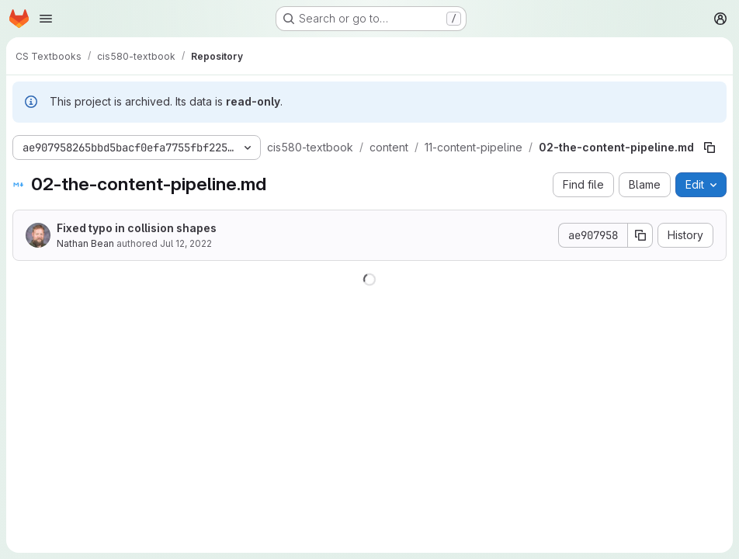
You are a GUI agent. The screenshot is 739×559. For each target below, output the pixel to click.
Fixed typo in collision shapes (137, 227)
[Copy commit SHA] (640, 235)
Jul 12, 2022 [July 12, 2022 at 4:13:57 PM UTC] (186, 243)
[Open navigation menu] (45, 18)
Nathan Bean (85, 243)
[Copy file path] (709, 147)
